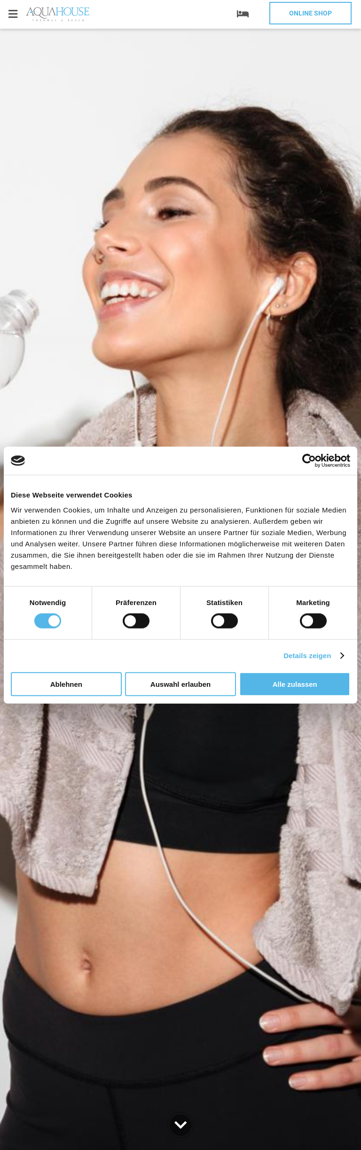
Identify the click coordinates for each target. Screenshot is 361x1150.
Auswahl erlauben (180, 684)
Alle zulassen (295, 684)
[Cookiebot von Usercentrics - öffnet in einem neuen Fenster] (309, 461)
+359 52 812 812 (66, 38)
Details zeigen (307, 656)
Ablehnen (66, 684)
